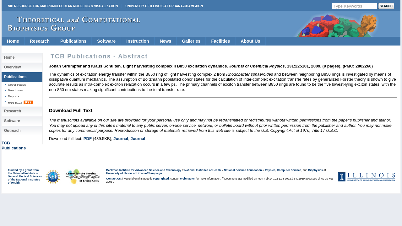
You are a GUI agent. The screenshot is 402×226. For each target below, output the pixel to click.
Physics (270, 170)
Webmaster (187, 178)
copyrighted (161, 178)
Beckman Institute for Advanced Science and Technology (143, 170)
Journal (120, 138)
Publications (73, 41)
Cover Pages (17, 84)
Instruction (137, 41)
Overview (12, 67)
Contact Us (113, 178)
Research (40, 41)
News (165, 41)
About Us (250, 41)
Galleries (191, 41)
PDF (88, 138)
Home (13, 41)
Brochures (15, 90)
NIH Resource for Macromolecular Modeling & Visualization (63, 6)
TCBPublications (14, 145)
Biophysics (315, 170)
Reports (13, 96)
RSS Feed (20, 102)
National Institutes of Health (202, 170)
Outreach (12, 130)
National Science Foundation (243, 170)
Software (106, 41)
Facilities (220, 41)
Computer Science (289, 170)
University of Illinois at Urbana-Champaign (164, 6)
